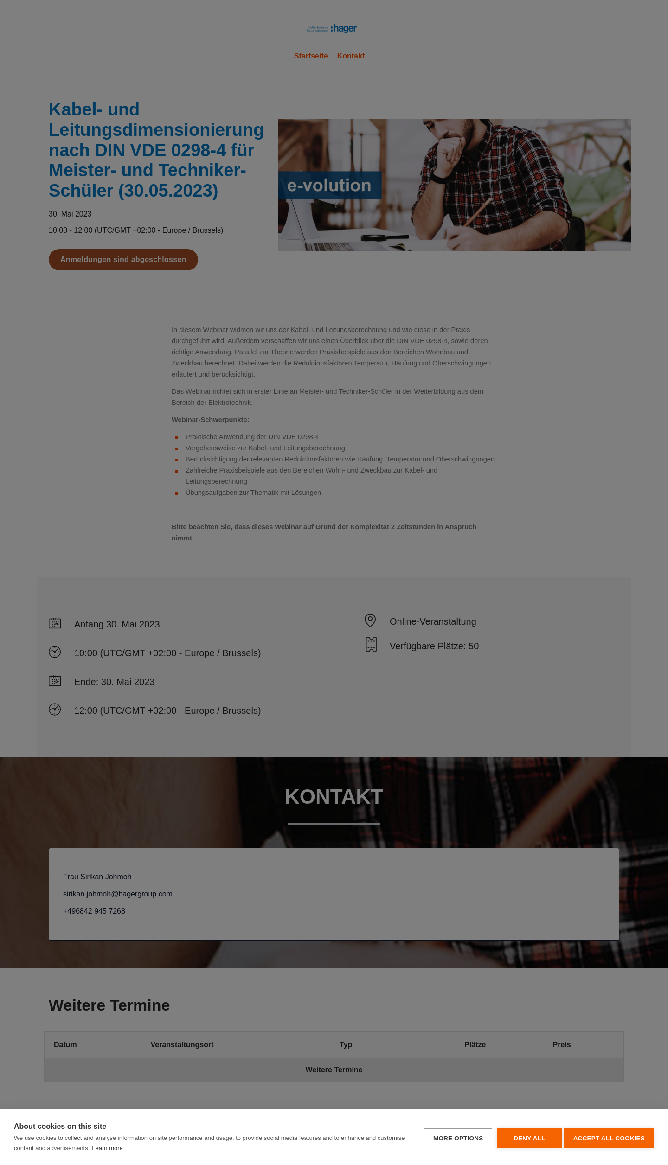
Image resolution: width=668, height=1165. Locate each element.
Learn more (136, 1148)
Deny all (526, 1137)
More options (455, 1137)
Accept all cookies (609, 1137)
